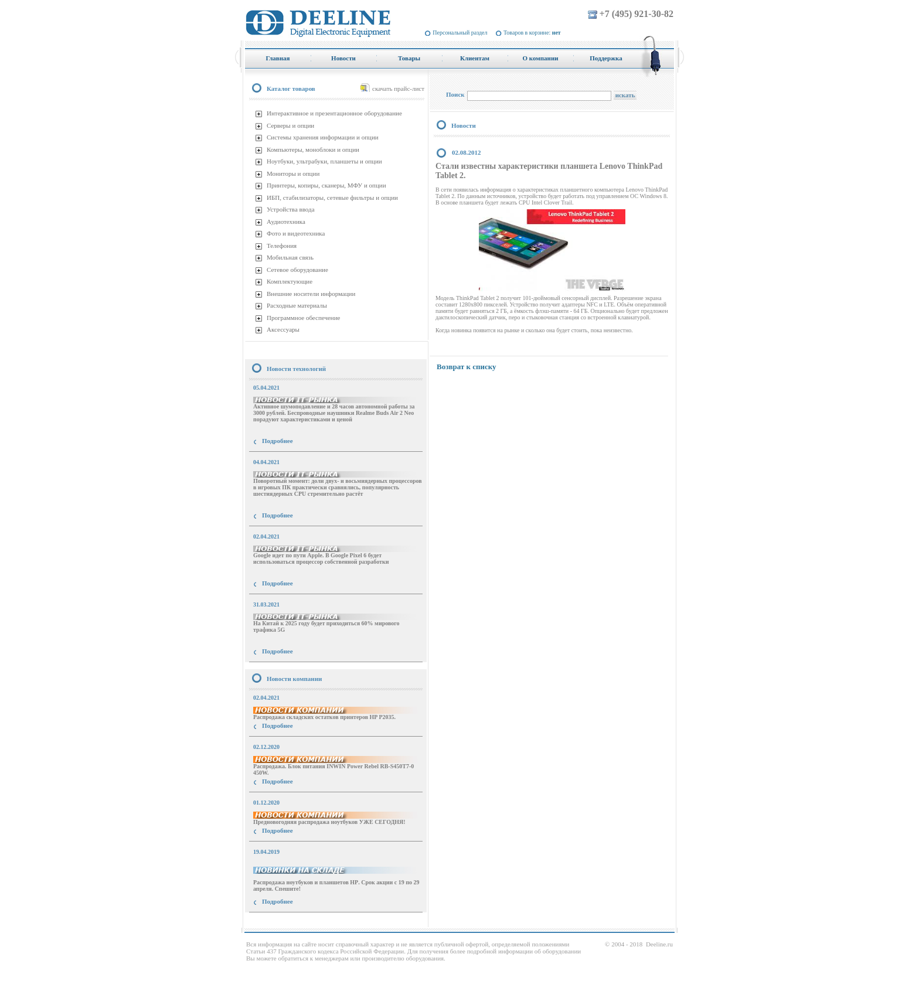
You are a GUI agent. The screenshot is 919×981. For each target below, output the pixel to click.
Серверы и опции (290, 125)
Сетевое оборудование (297, 269)
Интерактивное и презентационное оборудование (334, 113)
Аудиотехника (286, 221)
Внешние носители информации (311, 293)
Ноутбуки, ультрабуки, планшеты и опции (324, 161)
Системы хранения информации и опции (323, 137)
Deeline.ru (659, 944)
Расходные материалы (297, 305)
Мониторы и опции (293, 173)
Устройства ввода (291, 209)
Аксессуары (283, 329)
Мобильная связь (290, 257)
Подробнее (277, 440)
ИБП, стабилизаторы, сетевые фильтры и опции (332, 197)
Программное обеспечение (303, 317)
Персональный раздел (460, 32)
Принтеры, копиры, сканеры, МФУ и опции (326, 185)
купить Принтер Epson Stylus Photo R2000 (297, 922)
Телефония (282, 245)
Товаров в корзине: (532, 32)
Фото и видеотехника (296, 233)
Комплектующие (289, 281)
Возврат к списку (466, 366)
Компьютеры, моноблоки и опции (313, 149)
